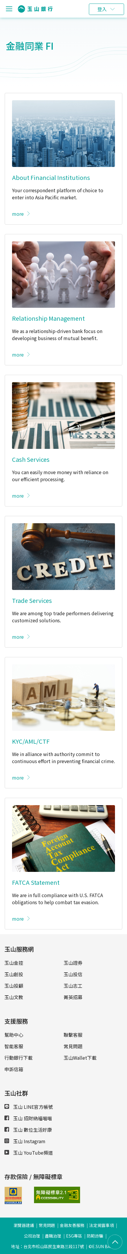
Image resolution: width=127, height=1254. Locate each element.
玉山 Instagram (24, 1141)
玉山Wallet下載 (80, 1057)
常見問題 (73, 1046)
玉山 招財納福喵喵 (28, 1118)
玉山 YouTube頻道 (28, 1152)
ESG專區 (74, 1236)
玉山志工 (73, 985)
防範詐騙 (95, 1236)
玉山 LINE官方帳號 (28, 1106)
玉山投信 (73, 974)
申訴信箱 (13, 1069)
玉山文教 (13, 997)
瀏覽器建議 (23, 1225)
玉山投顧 (13, 985)
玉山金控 (13, 962)
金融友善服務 (72, 1225)
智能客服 (13, 1046)
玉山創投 (13, 974)
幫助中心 (13, 1034)
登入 (102, 9)
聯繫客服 (73, 1034)
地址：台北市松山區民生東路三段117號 (47, 1246)
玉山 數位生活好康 (28, 1129)
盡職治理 (53, 1236)
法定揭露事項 (101, 1225)
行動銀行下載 (18, 1057)
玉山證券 (73, 962)
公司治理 (32, 1236)
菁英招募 (73, 997)
